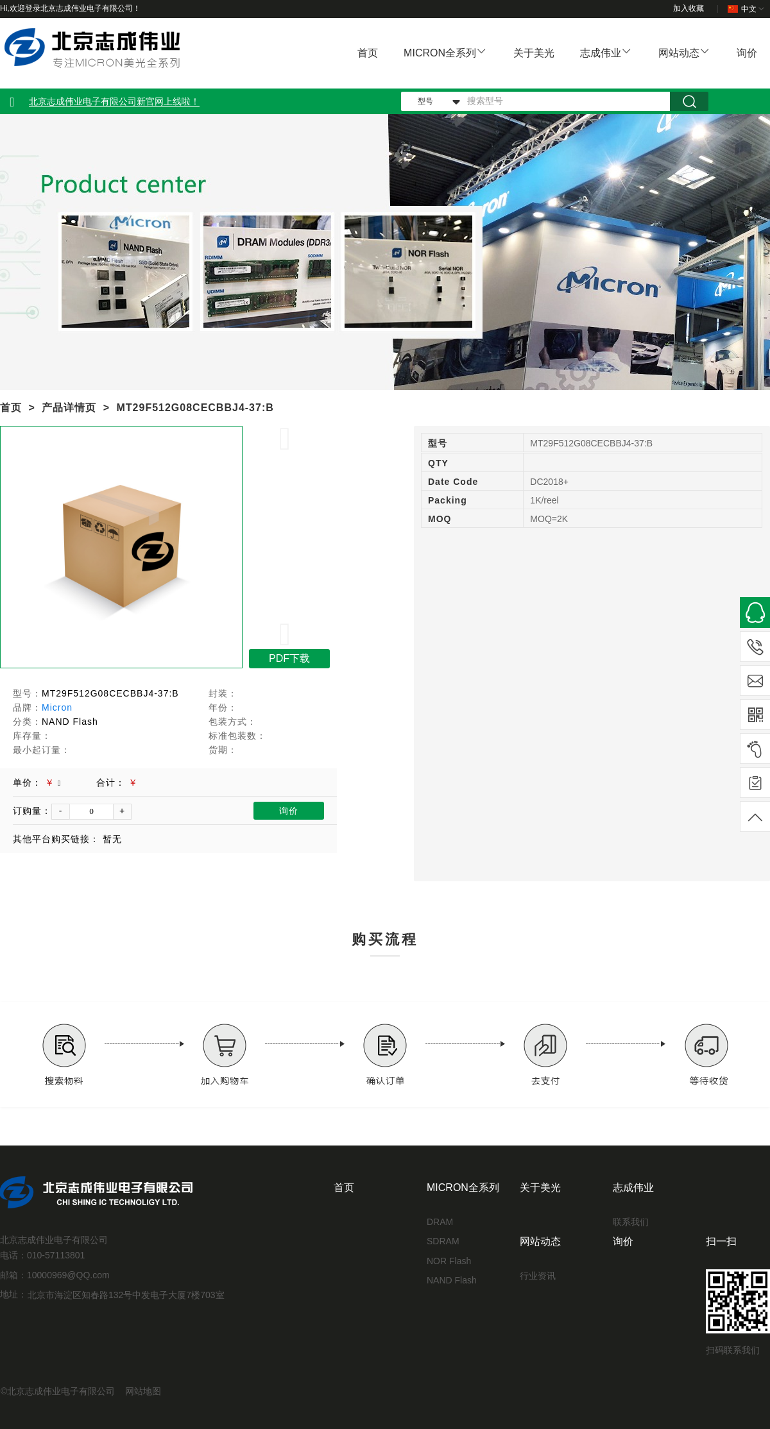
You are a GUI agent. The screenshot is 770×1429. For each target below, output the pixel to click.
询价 (747, 52)
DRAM (440, 1222)
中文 (747, 8)
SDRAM (443, 1241)
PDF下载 (289, 658)
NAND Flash (452, 1280)
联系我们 (631, 1222)
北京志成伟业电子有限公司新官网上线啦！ (114, 101)
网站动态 (678, 52)
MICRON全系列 (440, 52)
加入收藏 (688, 8)
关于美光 (533, 52)
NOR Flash (449, 1261)
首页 (367, 52)
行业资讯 (538, 1276)
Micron (57, 707)
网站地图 (143, 1391)
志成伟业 (600, 52)
